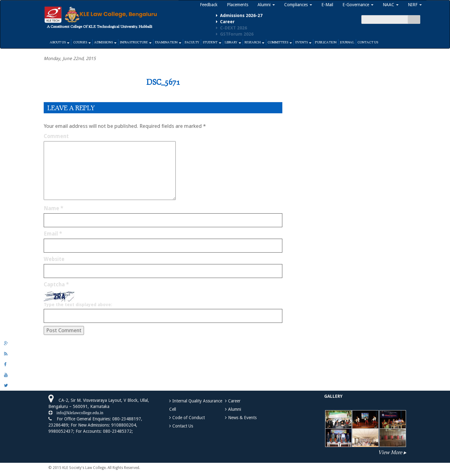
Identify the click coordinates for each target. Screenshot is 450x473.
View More (390, 452)
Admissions (105, 42)
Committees (280, 42)
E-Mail (327, 4)
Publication (326, 42)
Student (212, 42)
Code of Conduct (188, 417)
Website (54, 259)
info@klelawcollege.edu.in (78, 412)
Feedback (209, 4)
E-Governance (357, 4)
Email (53, 234)
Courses (82, 42)
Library (233, 42)
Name (53, 208)
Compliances (298, 4)
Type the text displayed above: (78, 304)
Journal (347, 42)
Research (254, 42)
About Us (59, 42)
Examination (168, 42)
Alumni (266, 4)
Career (234, 400)
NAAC (391, 4)
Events (303, 42)
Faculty (192, 42)
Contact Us (368, 42)
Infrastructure (136, 42)
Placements (237, 4)
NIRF (415, 4)
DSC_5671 (163, 81)
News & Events (242, 417)
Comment (56, 136)
